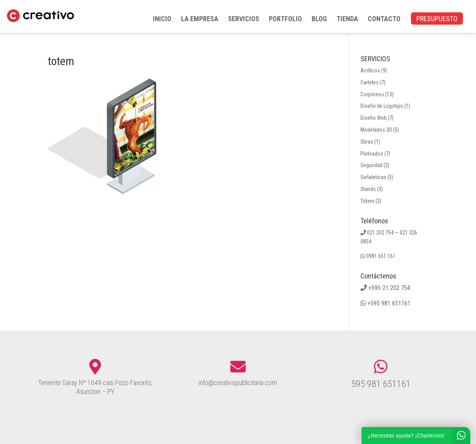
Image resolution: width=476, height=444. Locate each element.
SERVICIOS (243, 19)
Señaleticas (373, 177)
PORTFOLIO (285, 19)
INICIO (162, 19)
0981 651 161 (381, 256)
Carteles (369, 82)
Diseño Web (373, 118)
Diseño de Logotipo (381, 106)
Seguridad (371, 165)
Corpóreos (372, 94)
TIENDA (347, 19)
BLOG (319, 19)
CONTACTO (384, 19)
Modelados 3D (376, 130)
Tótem (367, 201)
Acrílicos (370, 70)
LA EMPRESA (199, 19)
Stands (368, 189)
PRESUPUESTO (437, 19)
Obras (366, 142)
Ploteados (371, 154)
